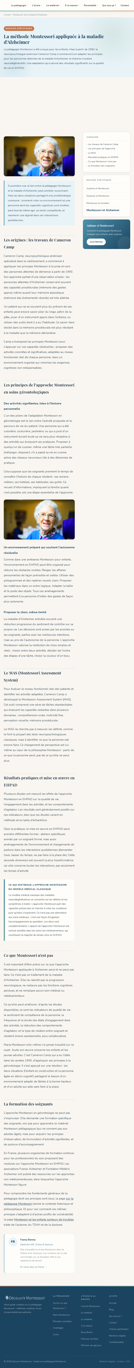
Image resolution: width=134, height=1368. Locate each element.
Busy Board (86, 1332)
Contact (125, 5)
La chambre (86, 1319)
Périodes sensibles (62, 1321)
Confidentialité (116, 1342)
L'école (37, 5)
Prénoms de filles (89, 1338)
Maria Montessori (61, 1314)
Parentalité (90, 5)
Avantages (58, 1327)
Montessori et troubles (98, 203)
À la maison (72, 5)
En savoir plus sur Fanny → (33, 1266)
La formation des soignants (101, 165)
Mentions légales (117, 1335)
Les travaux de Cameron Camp (103, 144)
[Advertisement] (67, 101)
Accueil (113, 1303)
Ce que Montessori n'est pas (102, 161)
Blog (111, 1309)
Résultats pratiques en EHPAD (103, 157)
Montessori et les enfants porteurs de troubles (44, 1219)
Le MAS (92, 152)
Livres (56, 1334)
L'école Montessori (90, 1306)
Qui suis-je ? (109, 5)
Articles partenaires (119, 1329)
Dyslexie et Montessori (98, 195)
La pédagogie (19, 5)
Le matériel (53, 5)
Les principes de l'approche (101, 148)
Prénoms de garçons (91, 1345)
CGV (128, 1361)
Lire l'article (96, 241)
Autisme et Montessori (98, 188)
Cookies (120, 1361)
